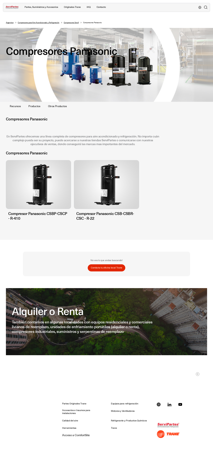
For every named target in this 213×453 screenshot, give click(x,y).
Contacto (101, 7)
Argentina (9, 22)
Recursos (15, 106)
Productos (34, 106)
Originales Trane (72, 7)
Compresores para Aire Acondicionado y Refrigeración (38, 22)
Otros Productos (57, 106)
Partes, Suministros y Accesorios (41, 7)
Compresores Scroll (71, 22)
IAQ (89, 7)
